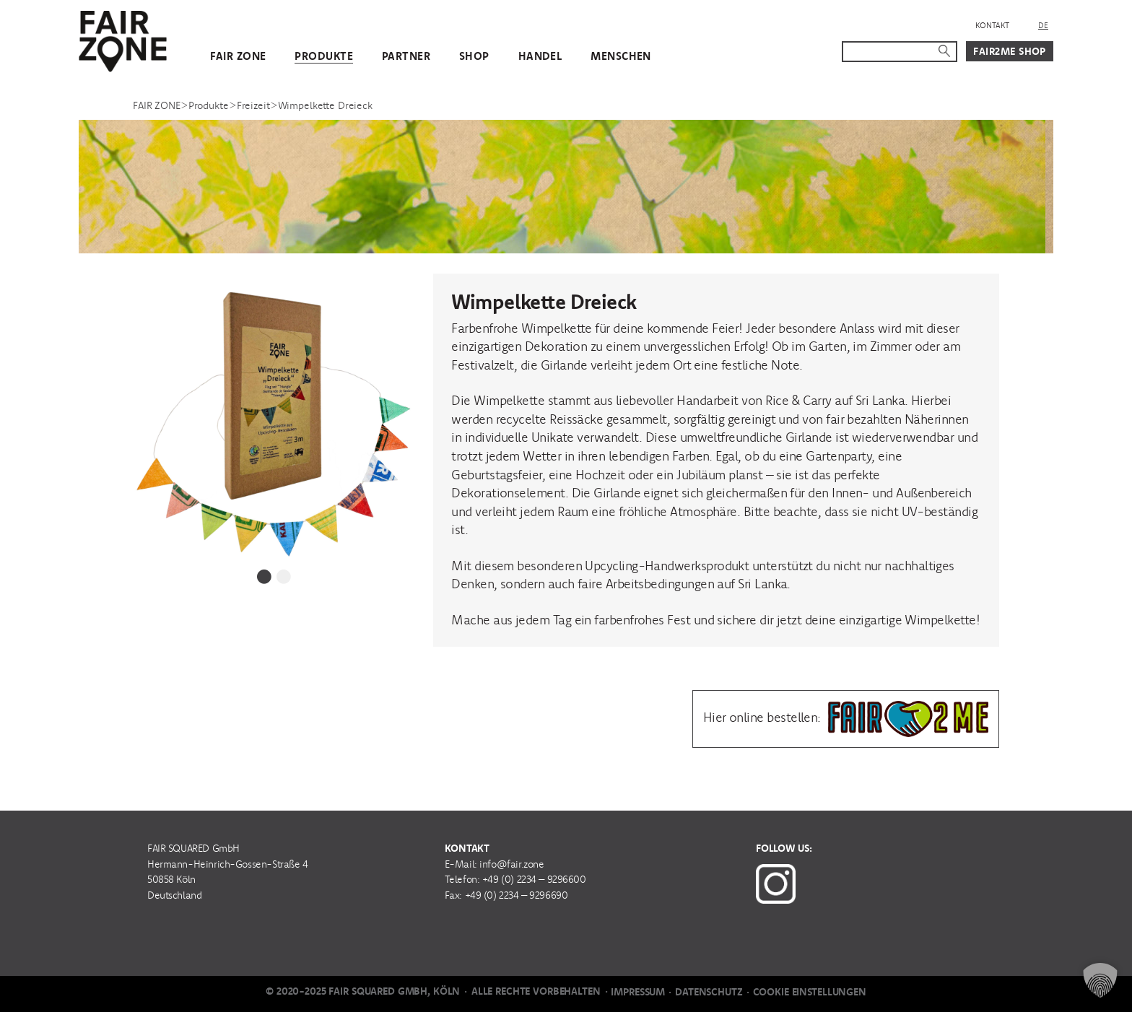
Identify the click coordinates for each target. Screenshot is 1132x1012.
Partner (406, 56)
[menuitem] (1043, 25)
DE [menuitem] (1043, 25)
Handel (540, 56)
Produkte (323, 56)
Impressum (638, 991)
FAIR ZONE (238, 56)
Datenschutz (708, 991)
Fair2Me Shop (1009, 51)
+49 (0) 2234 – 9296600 (534, 879)
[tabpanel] (274, 415)
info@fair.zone (511, 864)
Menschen (620, 56)
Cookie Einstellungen (809, 991)
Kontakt (992, 25)
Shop (474, 56)
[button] (1100, 980)
